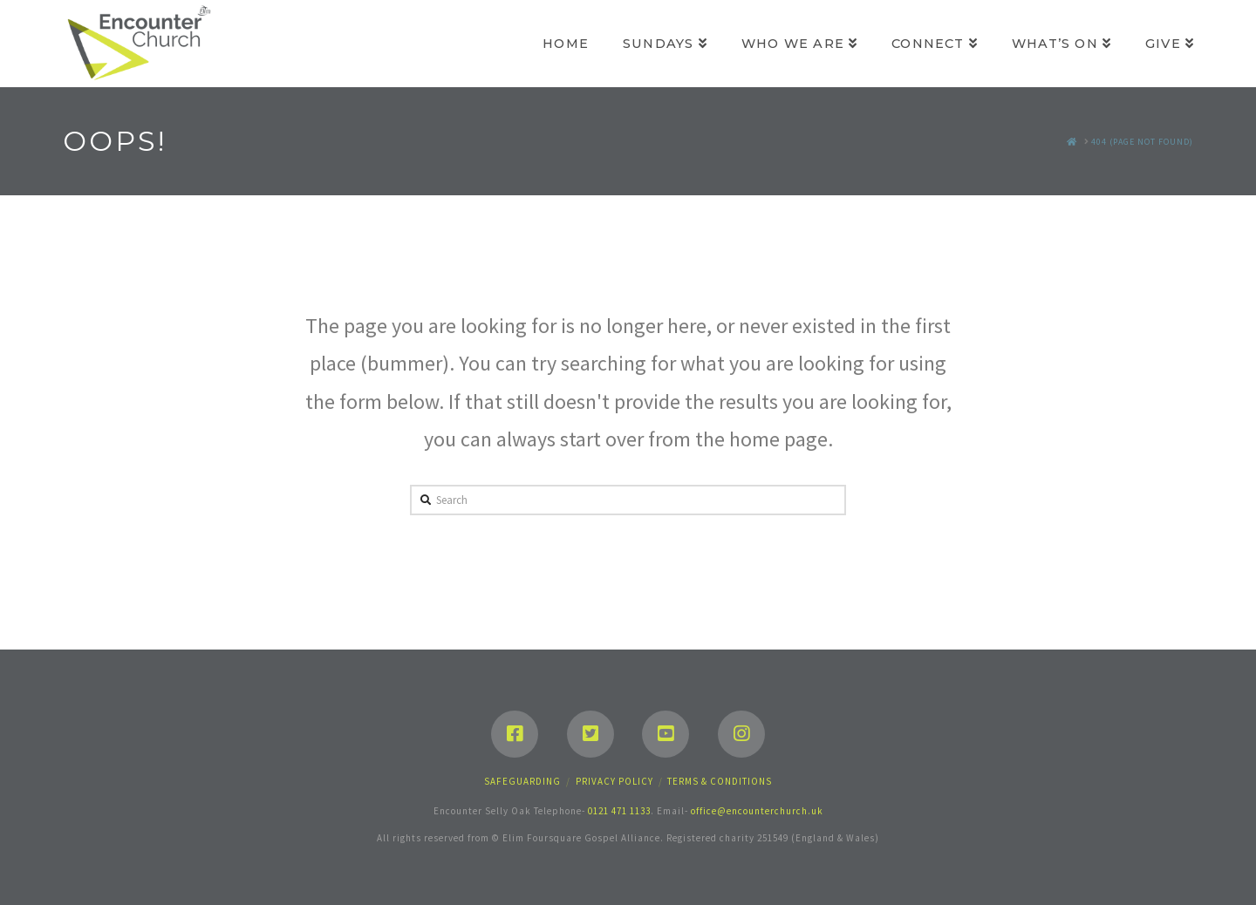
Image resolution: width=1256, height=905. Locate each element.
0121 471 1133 (619, 811)
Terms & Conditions (719, 781)
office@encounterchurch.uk (757, 811)
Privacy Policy (614, 781)
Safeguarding (522, 781)
